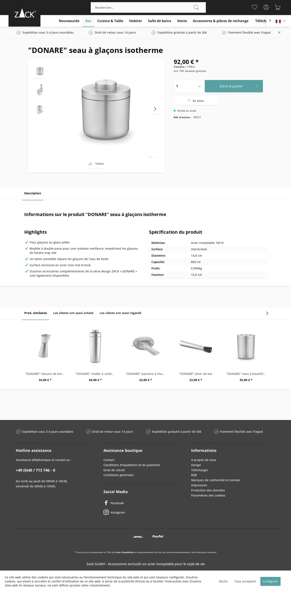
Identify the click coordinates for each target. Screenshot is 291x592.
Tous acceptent (245, 581)
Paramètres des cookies (208, 495)
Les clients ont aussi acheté (73, 313)
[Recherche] (196, 7)
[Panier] (277, 7)
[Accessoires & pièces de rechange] (220, 21)
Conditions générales (118, 475)
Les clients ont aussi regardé (120, 313)
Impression (199, 485)
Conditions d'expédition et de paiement (131, 465)
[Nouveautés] (69, 21)
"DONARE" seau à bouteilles (246, 374)
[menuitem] (148, 7)
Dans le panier (240, 85)
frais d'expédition (124, 552)
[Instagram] (141, 512)
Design (196, 465)
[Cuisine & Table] (110, 21)
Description (32, 193)
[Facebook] (141, 503)
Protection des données (208, 490)
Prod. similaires (35, 313)
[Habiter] (135, 21)
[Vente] (182, 21)
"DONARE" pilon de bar (195, 374)
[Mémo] (254, 7)
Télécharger (199, 470)
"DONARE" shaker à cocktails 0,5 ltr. (96, 374)
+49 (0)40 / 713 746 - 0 (35, 470)
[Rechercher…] (148, 7)
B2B (194, 475)
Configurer (270, 581)
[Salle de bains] (159, 21)
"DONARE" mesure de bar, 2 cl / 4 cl (46, 374)
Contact (108, 460)
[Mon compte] (266, 7)
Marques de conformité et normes (215, 480)
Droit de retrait (114, 470)
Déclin (223, 581)
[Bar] (88, 21)
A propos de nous (203, 460)
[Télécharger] (265, 21)
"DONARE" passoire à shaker (146, 374)
